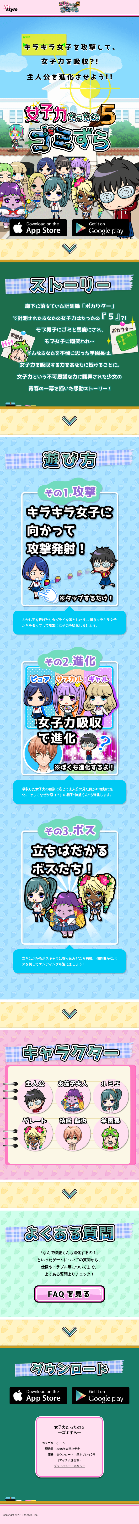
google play (100, 227)
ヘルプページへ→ (69, 1294)
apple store (38, 227)
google (100, 1395)
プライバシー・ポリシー (69, 1466)
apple (38, 1395)
